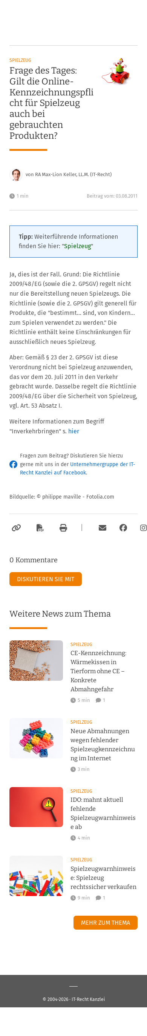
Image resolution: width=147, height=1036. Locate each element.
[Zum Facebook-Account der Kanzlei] (123, 528)
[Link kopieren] (15, 528)
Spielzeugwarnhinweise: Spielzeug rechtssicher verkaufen (103, 877)
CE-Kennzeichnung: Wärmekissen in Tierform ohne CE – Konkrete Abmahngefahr (98, 671)
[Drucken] (62, 528)
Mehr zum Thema (105, 922)
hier (73, 431)
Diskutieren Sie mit (45, 579)
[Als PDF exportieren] (39, 528)
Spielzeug (20, 60)
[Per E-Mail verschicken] (101, 528)
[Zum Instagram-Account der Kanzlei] (143, 528)
